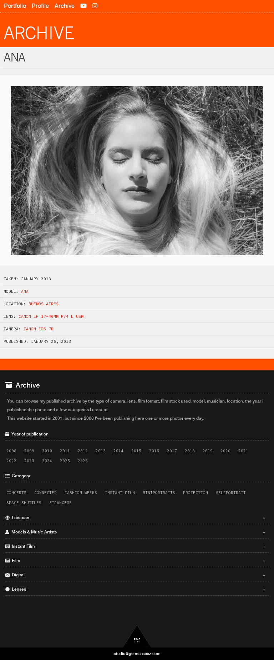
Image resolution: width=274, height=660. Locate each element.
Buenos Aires (44, 303)
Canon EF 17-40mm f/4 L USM (51, 316)
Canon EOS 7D (39, 328)
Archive (65, 6)
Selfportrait (231, 492)
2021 (243, 450)
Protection (195, 492)
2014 (118, 450)
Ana (25, 291)
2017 (172, 450)
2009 (29, 450)
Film (135, 560)
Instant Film (120, 492)
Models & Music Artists (135, 532)
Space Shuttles (23, 502)
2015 (136, 450)
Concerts (16, 492)
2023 (29, 460)
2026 (83, 460)
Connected (45, 492)
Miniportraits (159, 492)
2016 (154, 450)
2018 (190, 450)
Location (135, 517)
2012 (83, 450)
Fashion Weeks (81, 492)
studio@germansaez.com (137, 653)
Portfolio (15, 6)
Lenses (135, 589)
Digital (135, 574)
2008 (11, 450)
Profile (40, 6)
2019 (208, 450)
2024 (47, 460)
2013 (101, 450)
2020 (225, 450)
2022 (11, 460)
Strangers (60, 502)
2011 (65, 450)
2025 (65, 460)
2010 (47, 450)
